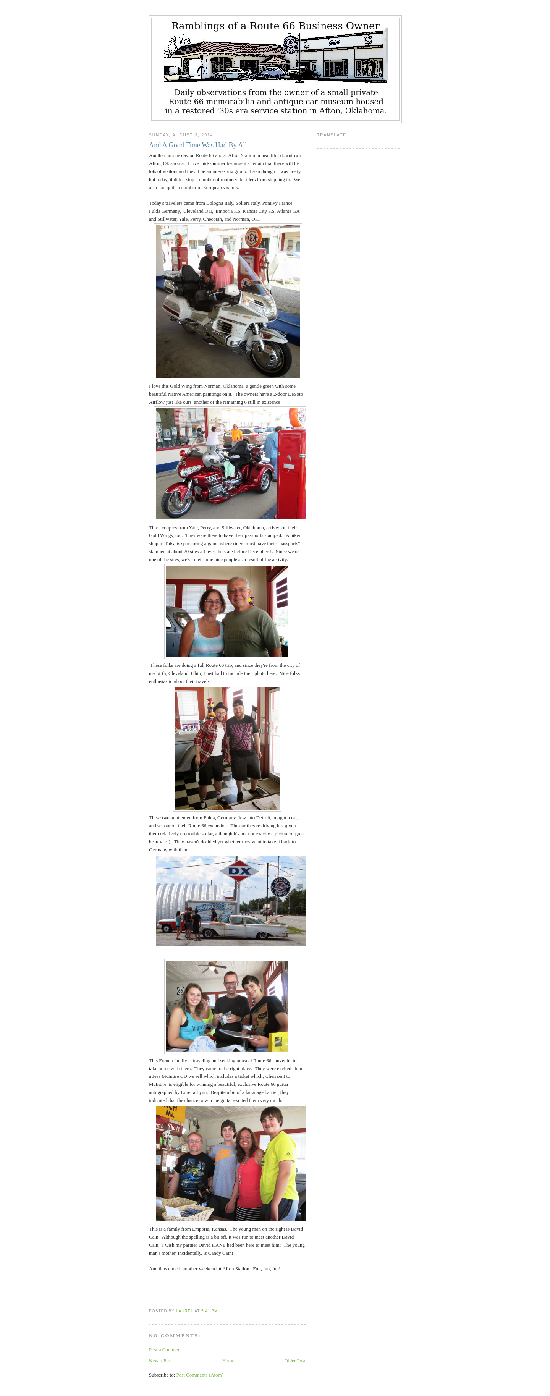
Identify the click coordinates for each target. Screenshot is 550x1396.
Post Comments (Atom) (200, 1375)
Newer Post (160, 1361)
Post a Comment (165, 1349)
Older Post (295, 1361)
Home (228, 1361)
